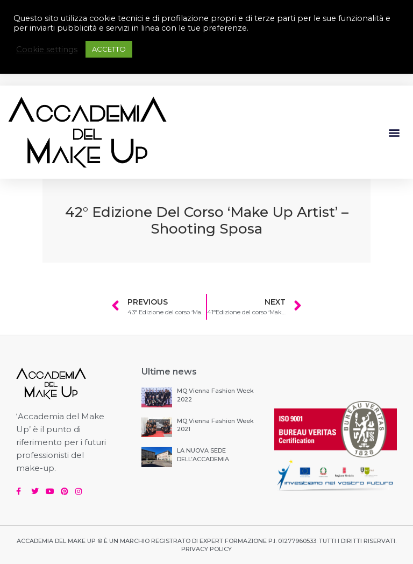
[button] (394, 132)
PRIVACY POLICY (206, 549)
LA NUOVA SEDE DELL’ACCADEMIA (203, 454)
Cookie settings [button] (46, 49)
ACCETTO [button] (109, 49)
